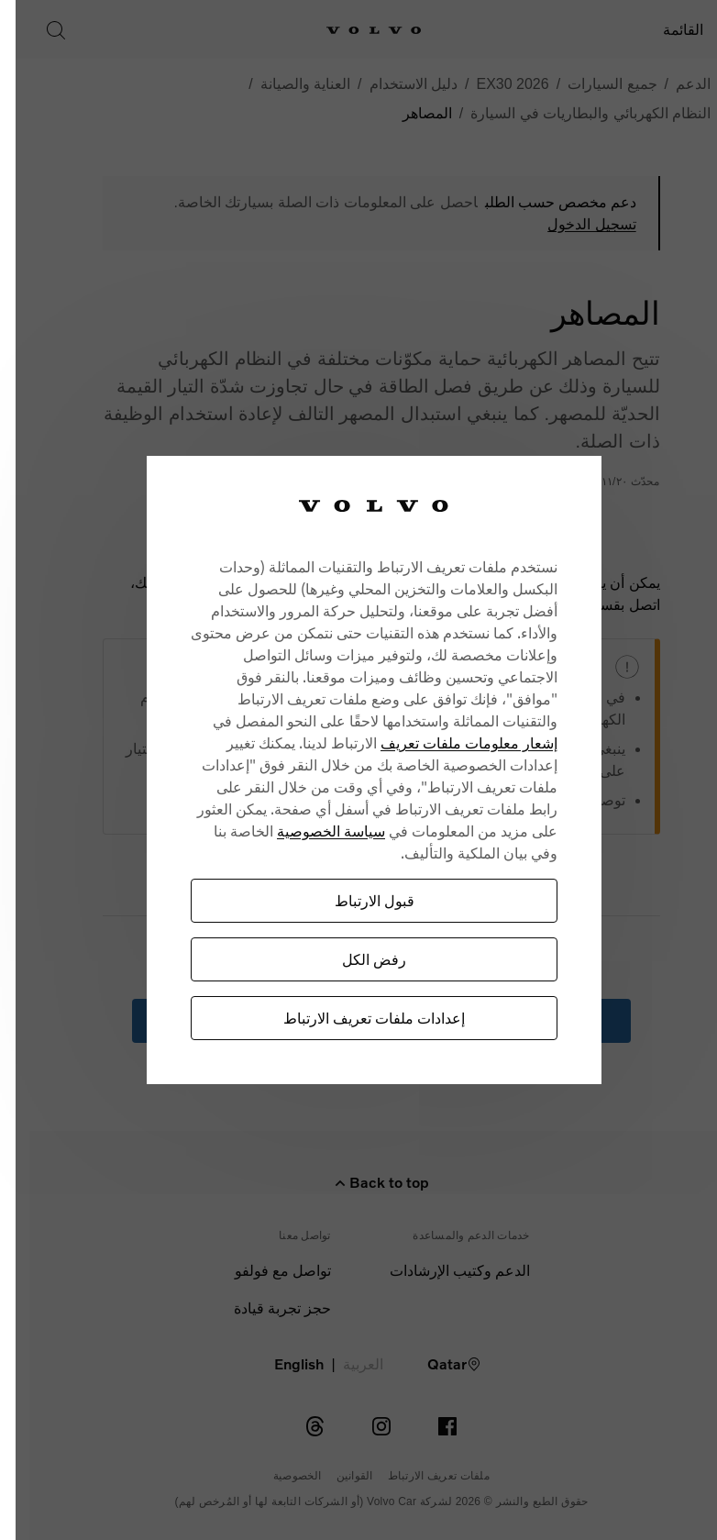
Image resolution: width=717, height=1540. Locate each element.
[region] (344, 770)
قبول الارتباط (345, 900)
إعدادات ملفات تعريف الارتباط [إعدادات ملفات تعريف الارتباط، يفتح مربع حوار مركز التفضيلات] (345, 1017)
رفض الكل (345, 959)
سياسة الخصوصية (302, 830)
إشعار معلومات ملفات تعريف (439, 742)
